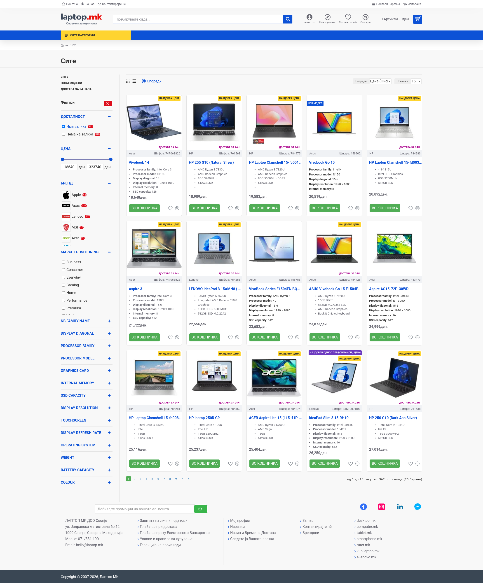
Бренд (67, 183)
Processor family (77, 346)
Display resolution (79, 408)
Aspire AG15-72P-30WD (388, 289)
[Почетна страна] (70, 4)
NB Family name (75, 321)
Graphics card (75, 370)
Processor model (77, 358)
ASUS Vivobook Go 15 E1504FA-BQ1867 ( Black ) (335, 289)
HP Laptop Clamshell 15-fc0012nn (275, 162)
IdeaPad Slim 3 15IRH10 (329, 418)
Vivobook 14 (139, 162)
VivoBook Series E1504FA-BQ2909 (275, 289)
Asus (132, 153)
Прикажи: (404, 81)
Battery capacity (77, 470)
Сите (64, 76)
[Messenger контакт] (417, 506)
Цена (65, 149)
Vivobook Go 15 (322, 162)
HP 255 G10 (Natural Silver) (211, 162)
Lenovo (194, 279)
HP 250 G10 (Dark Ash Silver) (393, 418)
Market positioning (79, 252)
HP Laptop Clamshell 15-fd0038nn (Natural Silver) (395, 162)
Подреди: (351, 81)
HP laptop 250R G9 (204, 418)
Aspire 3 (135, 289)
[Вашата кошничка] (399, 19)
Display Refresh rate (81, 433)
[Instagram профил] (381, 506)
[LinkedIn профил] (400, 506)
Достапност (73, 116)
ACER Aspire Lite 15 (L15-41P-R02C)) (275, 418)
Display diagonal (77, 333)
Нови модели (71, 83)
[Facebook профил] (363, 506)
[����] (287, 19)
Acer (132, 279)
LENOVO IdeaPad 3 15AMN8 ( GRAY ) (215, 289)
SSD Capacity (73, 395)
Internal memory (77, 383)
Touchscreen (73, 420)
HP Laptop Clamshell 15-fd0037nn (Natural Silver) (155, 418)
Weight (67, 457)
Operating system (78, 445)
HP (191, 153)
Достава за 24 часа (76, 89)
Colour (68, 482)
